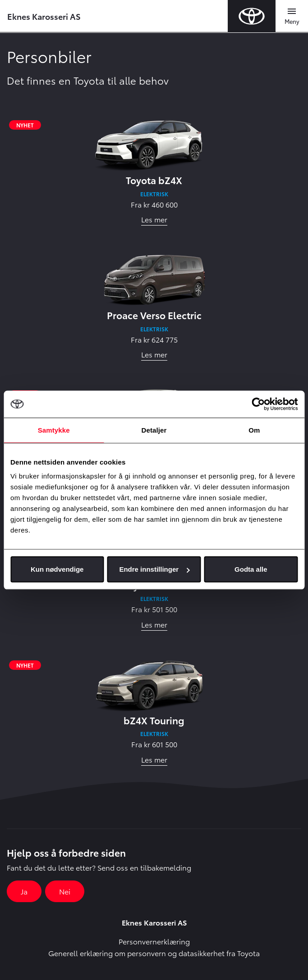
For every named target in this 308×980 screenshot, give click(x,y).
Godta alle (250, 569)
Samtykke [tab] (54, 430)
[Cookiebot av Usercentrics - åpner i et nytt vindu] (258, 404)
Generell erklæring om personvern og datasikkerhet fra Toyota (154, 953)
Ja (24, 891)
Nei (64, 891)
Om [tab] (254, 430)
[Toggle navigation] (292, 16)
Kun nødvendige (57, 569)
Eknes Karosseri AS (44, 16)
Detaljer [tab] (154, 430)
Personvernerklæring (154, 941)
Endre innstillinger (154, 569)
